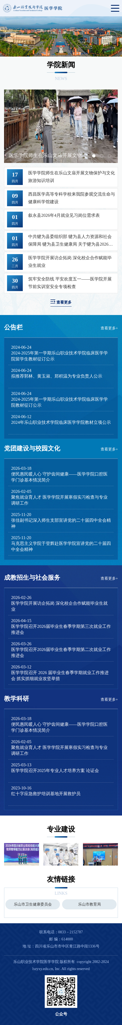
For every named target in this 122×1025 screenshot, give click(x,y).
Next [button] (111, 36)
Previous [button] (10, 36)
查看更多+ (109, 328)
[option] (61, 36)
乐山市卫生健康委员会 (33, 904)
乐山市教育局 (89, 904)
